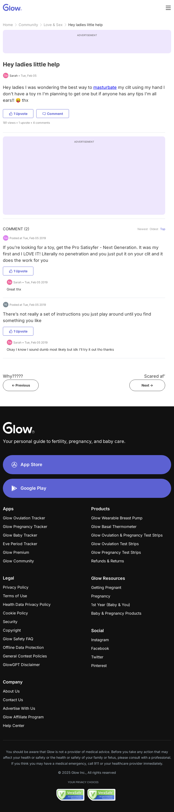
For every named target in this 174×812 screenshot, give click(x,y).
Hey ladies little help (85, 24)
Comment (52, 114)
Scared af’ (154, 376)
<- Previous (21, 385)
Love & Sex (53, 24)
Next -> (147, 385)
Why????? (13, 376)
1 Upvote (18, 114)
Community (28, 24)
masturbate (105, 87)
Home (8, 24)
